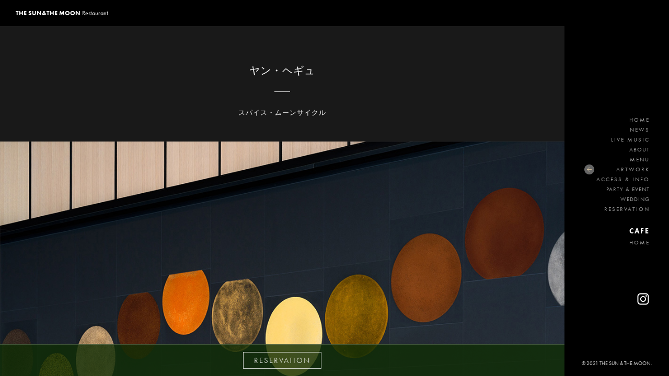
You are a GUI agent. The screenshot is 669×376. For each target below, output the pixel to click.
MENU (640, 159)
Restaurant (62, 13)
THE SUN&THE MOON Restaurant (617, 65)
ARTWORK (633, 169)
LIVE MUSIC (630, 139)
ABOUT (639, 149)
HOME (639, 119)
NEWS (640, 129)
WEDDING (635, 199)
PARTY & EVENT (628, 189)
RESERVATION (627, 209)
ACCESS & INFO (623, 179)
